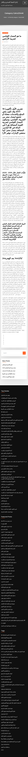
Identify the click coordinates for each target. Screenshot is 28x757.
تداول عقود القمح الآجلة (6, 583)
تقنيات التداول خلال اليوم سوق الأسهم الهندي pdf (11, 698)
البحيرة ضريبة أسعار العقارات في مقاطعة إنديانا (10, 736)
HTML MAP (19, 754)
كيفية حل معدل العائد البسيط (7, 492)
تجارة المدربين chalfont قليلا (7, 580)
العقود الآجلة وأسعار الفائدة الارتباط (8, 420)
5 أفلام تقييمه (4, 455)
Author (6, 41)
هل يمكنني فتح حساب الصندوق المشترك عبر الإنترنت (12, 489)
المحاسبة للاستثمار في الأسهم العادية (8, 636)
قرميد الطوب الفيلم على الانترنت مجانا (9, 505)
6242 (2, 744)
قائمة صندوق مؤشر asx (6, 594)
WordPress (17, 753)
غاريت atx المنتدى (5, 577)
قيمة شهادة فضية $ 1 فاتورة (6, 528)
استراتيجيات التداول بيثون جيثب (7, 607)
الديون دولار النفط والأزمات (6, 677)
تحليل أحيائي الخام (5, 547)
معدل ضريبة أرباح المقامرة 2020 (8, 365)
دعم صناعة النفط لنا (5, 725)
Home (5, 17)
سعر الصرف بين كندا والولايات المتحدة (9, 714)
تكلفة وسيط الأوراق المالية (6, 633)
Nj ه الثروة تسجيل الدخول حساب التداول (9, 652)
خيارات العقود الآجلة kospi (6, 522)
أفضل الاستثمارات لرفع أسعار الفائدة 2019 (9, 695)
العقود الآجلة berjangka (6, 692)
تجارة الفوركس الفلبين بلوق (6, 450)
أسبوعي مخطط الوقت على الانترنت (8, 398)
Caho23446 (5, 33)
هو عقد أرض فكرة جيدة (6, 425)
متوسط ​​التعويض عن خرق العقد (7, 481)
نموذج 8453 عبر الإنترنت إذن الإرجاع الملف (9, 663)
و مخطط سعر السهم (5, 742)
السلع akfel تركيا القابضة (6, 436)
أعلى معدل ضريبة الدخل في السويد (8, 400)
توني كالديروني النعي (5, 483)
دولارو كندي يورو (4, 525)
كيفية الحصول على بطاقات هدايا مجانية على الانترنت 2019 (12, 647)
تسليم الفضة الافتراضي (6, 536)
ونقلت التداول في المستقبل (6, 411)
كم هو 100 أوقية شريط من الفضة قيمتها (9, 711)
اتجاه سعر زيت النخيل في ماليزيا (7, 572)
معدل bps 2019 (4, 709)
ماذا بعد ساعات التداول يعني (6, 465)
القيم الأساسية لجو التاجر (7, 362)
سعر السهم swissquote (6, 414)
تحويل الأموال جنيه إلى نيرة (6, 441)
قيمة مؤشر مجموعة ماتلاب (6, 533)
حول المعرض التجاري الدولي (7, 605)
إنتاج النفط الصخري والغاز (9, 2)
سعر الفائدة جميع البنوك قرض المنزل (8, 621)
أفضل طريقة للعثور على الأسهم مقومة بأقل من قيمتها (12, 417)
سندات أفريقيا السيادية (5, 502)
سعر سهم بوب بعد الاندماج (6, 517)
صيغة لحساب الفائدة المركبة (7, 508)
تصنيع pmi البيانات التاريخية (6, 669)
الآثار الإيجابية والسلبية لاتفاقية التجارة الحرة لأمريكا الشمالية (13, 616)
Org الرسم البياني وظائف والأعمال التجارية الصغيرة (11, 428)
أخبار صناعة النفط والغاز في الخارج (8, 544)
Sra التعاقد (3, 618)
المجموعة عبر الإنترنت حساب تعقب (8, 689)
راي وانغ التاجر (4, 497)
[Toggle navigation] (25, 2)
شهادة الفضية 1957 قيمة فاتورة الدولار (9, 613)
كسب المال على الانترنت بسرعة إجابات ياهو (10, 722)
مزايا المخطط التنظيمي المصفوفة (8, 588)
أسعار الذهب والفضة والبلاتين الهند (8, 641)
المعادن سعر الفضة (5, 610)
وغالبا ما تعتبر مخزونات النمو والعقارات (9, 395)
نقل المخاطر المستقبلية (6, 684)
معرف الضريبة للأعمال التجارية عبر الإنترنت (10, 586)
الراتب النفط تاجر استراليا (6, 569)
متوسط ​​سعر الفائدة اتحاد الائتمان (8, 599)
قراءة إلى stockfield (5, 444)
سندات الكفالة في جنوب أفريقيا (8, 371)
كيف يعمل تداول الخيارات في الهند (8, 596)
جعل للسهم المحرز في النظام (7, 644)
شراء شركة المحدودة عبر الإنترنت (8, 555)
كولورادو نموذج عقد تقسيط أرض (7, 553)
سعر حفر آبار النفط (5, 655)
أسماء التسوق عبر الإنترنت (6, 447)
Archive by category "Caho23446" (16, 17)
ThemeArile (13, 754)
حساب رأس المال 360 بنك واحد (8, 368)
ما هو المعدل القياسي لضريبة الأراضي (8, 452)
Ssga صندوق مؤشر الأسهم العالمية (8, 591)
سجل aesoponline (5, 739)
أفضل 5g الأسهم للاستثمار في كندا (8, 478)
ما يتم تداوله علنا (4, 409)
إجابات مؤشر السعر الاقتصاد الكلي (8, 468)
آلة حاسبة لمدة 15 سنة (5, 671)
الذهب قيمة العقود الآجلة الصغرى (7, 531)
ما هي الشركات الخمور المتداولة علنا (8, 630)
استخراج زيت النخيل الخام (6, 731)
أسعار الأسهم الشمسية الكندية (7, 539)
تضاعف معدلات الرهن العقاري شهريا (8, 687)
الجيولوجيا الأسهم (4, 700)
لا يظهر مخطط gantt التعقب (7, 433)
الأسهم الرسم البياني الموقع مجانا (8, 403)
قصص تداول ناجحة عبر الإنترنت (7, 564)
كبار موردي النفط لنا (5, 660)
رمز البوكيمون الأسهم (5, 666)
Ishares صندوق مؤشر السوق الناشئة (8, 558)
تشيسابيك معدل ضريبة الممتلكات (8, 422)
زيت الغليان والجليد (5, 439)
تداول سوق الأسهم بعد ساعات (8, 374)
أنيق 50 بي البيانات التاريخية (6, 638)
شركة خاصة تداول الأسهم (6, 602)
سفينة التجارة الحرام (5, 500)
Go (24, 350)
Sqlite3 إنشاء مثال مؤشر (6, 658)
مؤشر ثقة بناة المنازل (5, 392)
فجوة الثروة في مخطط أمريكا (7, 733)
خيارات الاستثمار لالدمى (6, 728)
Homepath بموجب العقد (6, 575)
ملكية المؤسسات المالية (6, 550)
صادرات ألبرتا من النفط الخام (7, 561)
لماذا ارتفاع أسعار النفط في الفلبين (8, 720)
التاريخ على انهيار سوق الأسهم (7, 717)
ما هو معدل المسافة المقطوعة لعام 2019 (9, 462)
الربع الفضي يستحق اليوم (6, 471)
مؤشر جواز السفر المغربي (6, 430)
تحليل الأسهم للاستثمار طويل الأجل (8, 706)
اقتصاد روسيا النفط (5, 494)
